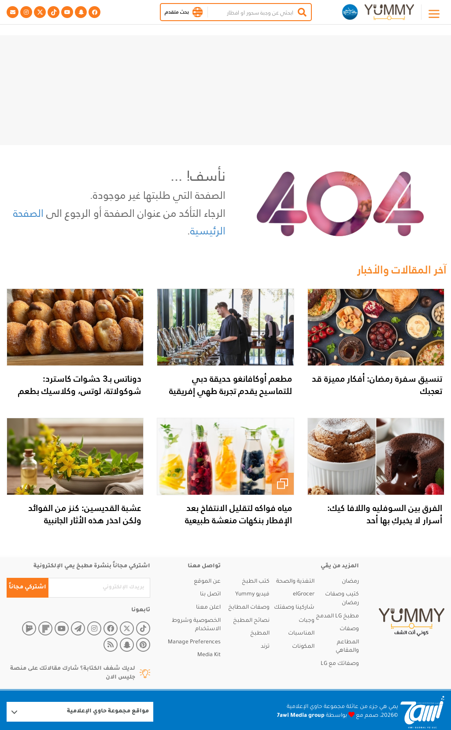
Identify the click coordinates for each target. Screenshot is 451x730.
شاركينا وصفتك (294, 608)
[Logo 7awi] (422, 712)
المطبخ (260, 634)
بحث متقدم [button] (177, 12)
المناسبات (301, 634)
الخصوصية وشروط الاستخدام (196, 625)
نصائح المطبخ (251, 621)
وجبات (306, 621)
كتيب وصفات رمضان (342, 598)
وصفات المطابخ (249, 608)
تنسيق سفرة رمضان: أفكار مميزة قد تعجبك (377, 384)
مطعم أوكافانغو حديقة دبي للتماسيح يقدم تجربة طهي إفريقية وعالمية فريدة (230, 391)
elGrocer (303, 594)
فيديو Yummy (252, 594)
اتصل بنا (210, 594)
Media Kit (209, 655)
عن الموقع (207, 582)
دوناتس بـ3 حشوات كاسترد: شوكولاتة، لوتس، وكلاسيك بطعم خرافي (79, 391)
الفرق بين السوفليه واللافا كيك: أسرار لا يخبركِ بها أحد (384, 514)
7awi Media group (301, 716)
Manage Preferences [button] (194, 642)
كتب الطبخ (256, 582)
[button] (197, 12)
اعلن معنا (208, 608)
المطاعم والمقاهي (347, 646)
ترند (265, 647)
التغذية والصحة (295, 582)
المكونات (303, 647)
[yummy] (411, 622)
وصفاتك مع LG (340, 664)
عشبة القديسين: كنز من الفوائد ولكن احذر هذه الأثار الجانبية (84, 514)
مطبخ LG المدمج (337, 616)
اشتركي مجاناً (27, 587)
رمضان (350, 582)
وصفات (349, 629)
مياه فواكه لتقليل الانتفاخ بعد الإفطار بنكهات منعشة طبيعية (238, 514)
